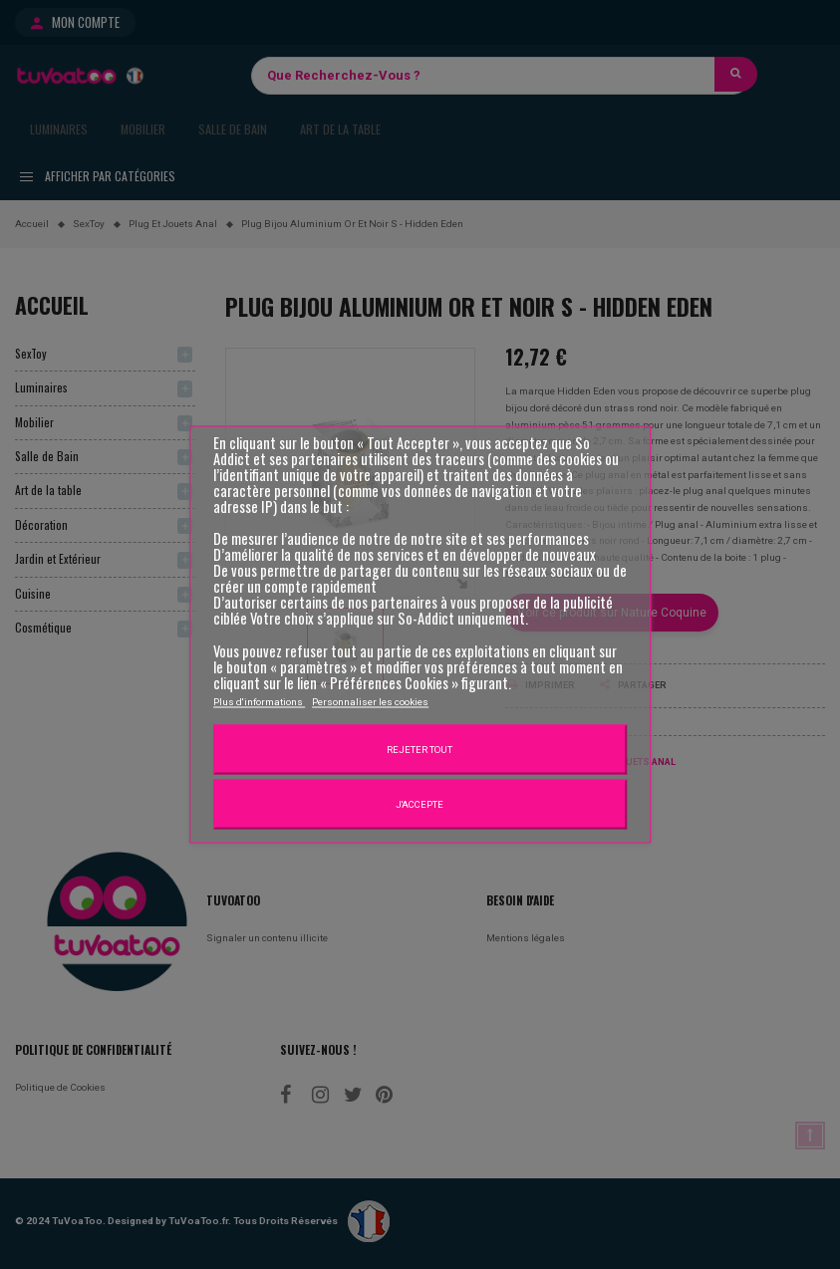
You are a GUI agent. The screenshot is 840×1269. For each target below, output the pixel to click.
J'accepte (419, 803)
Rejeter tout (419, 748)
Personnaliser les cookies (370, 700)
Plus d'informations (259, 700)
